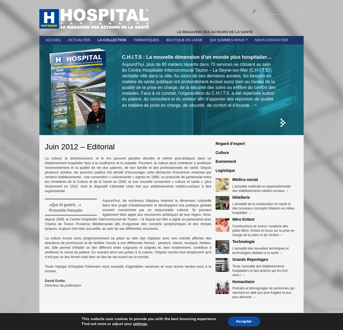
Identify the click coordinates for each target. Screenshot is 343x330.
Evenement (226, 161)
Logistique (225, 170)
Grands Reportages (250, 259)
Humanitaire (243, 281)
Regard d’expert (230, 143)
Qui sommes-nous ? (228, 40)
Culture (222, 152)
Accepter (244, 321)
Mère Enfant (243, 219)
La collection (111, 40)
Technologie (243, 241)
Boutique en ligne (184, 40)
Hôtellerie (241, 197)
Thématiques (146, 40)
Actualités (79, 40)
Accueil (53, 40)
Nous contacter (271, 40)
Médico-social (245, 179)
